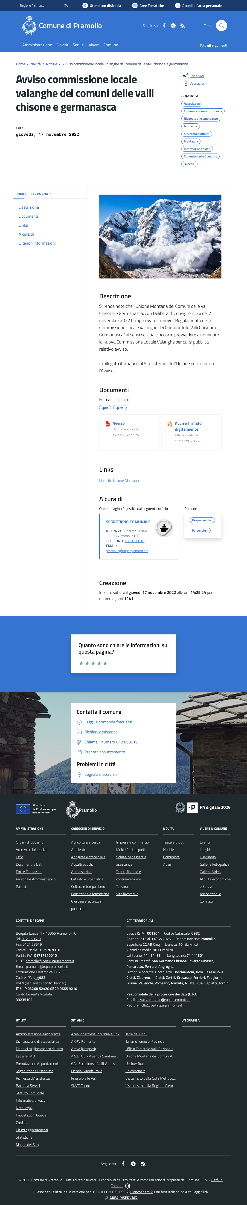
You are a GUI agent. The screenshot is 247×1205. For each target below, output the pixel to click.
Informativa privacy (30, 1100)
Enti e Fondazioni (29, 871)
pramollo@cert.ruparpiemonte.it (50, 961)
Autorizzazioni (81, 871)
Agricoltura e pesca (85, 842)
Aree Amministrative (31, 849)
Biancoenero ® (141, 1192)
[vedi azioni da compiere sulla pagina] (194, 83)
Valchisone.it (135, 1071)
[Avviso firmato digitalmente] (170, 423)
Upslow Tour (134, 1063)
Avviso (119, 423)
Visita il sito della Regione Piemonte (152, 1085)
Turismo (122, 886)
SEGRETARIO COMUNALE (128, 522)
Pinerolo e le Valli (84, 1078)
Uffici (19, 857)
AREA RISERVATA (121, 1197)
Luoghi (205, 849)
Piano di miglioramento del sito (39, 1048)
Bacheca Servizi (28, 1085)
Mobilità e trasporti (130, 849)
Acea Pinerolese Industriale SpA (95, 1034)
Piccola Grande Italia (86, 1071)
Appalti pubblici (82, 864)
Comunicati (171, 857)
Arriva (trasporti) (83, 1048)
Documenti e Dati (29, 864)
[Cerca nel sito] (221, 25)
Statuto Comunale (30, 1093)
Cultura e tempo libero (88, 886)
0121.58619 (134, 541)
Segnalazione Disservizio (34, 1071)
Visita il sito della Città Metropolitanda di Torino (161, 1078)
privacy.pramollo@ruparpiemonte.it (163, 999)
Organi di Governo (29, 842)
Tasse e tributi (173, 842)
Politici (21, 886)
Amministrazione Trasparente (38, 1034)
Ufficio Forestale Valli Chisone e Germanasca (159, 1048)
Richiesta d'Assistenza (33, 1078)
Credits (21, 1122)
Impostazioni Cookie (31, 1115)
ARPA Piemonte (83, 1041)
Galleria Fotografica (214, 864)
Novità (35, 64)
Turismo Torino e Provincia (144, 1041)
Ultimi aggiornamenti (32, 1130)
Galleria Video (210, 871)
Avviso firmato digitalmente (188, 426)
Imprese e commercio (132, 842)
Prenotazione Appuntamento (38, 1063)
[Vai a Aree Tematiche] (148, 5)
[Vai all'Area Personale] (198, 5)
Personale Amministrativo (35, 879)
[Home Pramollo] (64, 25)
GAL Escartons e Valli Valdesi (93, 1063)
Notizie (51, 64)
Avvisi (167, 864)
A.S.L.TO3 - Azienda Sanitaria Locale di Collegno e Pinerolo (115, 1056)
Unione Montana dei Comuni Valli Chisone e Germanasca (168, 1056)
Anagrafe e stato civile (88, 857)
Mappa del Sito (27, 1144)
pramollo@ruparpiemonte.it (127, 551)
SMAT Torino (80, 1085)
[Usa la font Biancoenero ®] (102, 5)
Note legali (24, 1107)
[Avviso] (107, 423)
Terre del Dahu (136, 1034)
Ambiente (78, 849)
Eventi (205, 842)
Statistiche (24, 1137)
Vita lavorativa (127, 894)
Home (20, 64)
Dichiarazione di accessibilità (37, 1041)
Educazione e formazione (90, 894)
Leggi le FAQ (25, 1056)
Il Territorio (208, 857)
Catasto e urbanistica (87, 879)
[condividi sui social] (193, 76)
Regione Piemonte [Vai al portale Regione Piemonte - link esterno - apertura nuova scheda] (32, 5)
